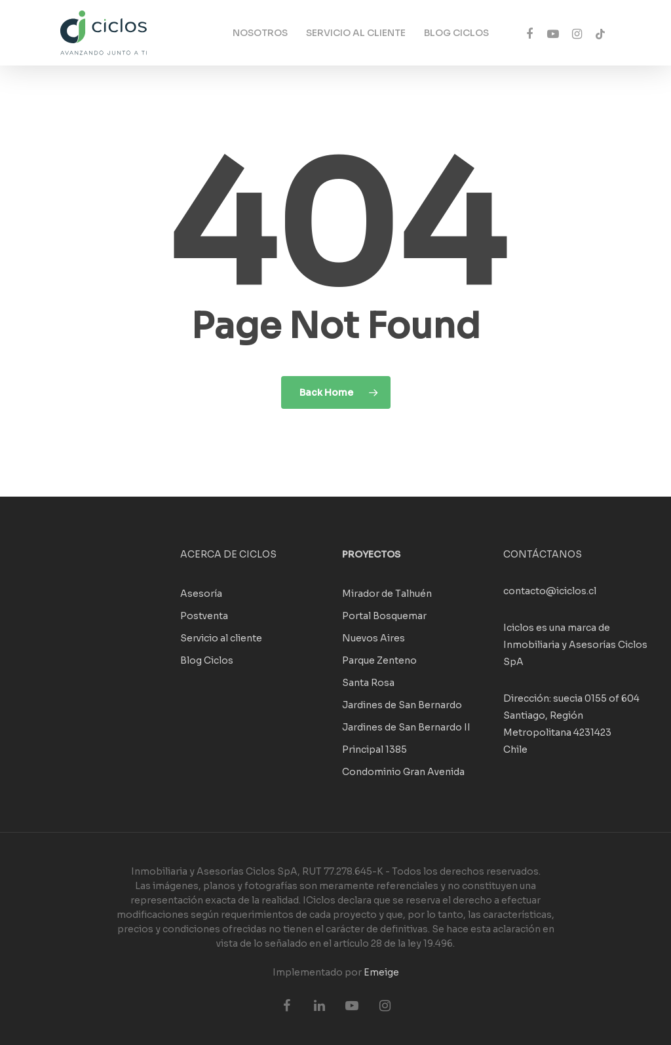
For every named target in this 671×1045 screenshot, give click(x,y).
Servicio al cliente (221, 638)
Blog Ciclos (206, 660)
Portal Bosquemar (384, 616)
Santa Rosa (368, 683)
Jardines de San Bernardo (402, 705)
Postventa (204, 616)
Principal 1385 (374, 749)
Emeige (381, 972)
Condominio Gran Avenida (403, 772)
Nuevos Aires (373, 638)
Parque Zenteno (379, 660)
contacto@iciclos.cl (549, 591)
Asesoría (201, 593)
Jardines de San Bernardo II (406, 727)
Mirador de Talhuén (387, 593)
